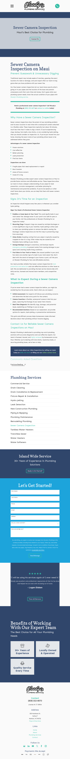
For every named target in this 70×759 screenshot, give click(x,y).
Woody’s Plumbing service (19, 97)
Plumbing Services (35, 735)
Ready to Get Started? (35, 471)
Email (12, 510)
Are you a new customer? (18, 522)
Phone (13, 503)
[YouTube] (33, 746)
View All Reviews (35, 599)
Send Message (35, 555)
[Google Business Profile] (24, 746)
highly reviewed (36, 337)
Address (13, 516)
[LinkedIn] (29, 746)
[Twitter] (37, 746)
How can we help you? (17, 529)
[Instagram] (46, 746)
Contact (35, 737)
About (35, 732)
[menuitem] (35, 384)
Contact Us (35, 39)
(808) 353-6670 (35, 700)
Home (35, 730)
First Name (14, 491)
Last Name (14, 497)
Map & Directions (35, 721)
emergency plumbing (20, 247)
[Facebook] (41, 746)
